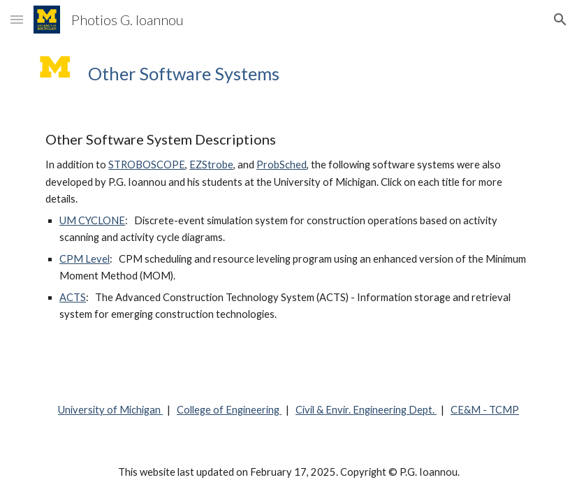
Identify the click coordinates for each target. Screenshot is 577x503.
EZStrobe (211, 164)
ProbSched (281, 164)
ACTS (72, 297)
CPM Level (84, 259)
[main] (309, 74)
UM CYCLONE (92, 220)
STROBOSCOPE (146, 164)
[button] (17, 19)
